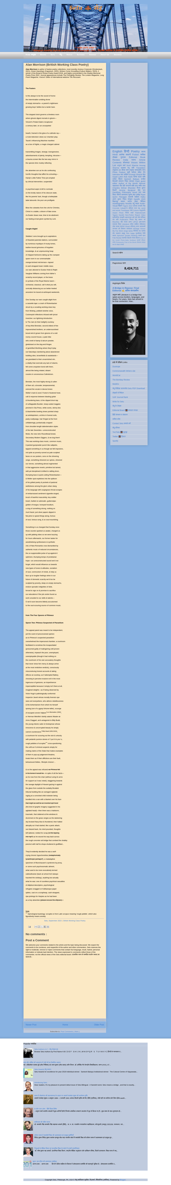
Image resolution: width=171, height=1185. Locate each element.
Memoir (142, 183)
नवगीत (143, 231)
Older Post (99, 1025)
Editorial (133, 157)
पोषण (136, 201)
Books (43, 54)
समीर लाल (141, 186)
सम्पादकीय (138, 170)
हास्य (130, 222)
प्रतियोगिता (115, 217)
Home (65, 1025)
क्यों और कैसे (136, 217)
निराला (131, 220)
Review (116, 160)
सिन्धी (127, 213)
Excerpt (132, 174)
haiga (132, 233)
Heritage (136, 229)
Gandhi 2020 (139, 199)
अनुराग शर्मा (121, 165)
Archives (118, 54)
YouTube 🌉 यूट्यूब (119, 432)
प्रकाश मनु (125, 168)
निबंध (126, 181)
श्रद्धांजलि (142, 210)
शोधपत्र (126, 162)
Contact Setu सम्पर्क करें (121, 423)
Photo (121, 213)
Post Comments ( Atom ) (70, 1031)
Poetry (135, 151)
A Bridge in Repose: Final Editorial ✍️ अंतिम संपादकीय (125, 289)
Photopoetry (120, 242)
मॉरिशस (143, 217)
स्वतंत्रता (129, 229)
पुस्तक (123, 157)
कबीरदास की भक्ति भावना (42, 1122)
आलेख (121, 154)
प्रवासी (130, 197)
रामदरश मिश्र (116, 224)
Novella (128, 203)
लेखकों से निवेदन (118, 393)
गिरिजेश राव (137, 231)
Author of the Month (128, 183)
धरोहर (114, 179)
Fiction (135, 154)
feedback (133, 240)
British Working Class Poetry (74, 921)
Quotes (127, 236)
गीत (121, 186)
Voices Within (138, 162)
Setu (53, 54)
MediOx (115, 384)
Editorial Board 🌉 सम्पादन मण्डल (125, 410)
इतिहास (131, 208)
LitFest (135, 222)
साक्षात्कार (115, 186)
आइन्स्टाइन (128, 217)
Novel (134, 192)
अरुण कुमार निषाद (119, 199)
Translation (140, 168)
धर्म (119, 229)
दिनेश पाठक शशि (139, 177)
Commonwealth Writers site (123, 371)
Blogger (123, 1180)
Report (137, 215)
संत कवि (115, 220)
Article (142, 160)
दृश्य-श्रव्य (142, 222)
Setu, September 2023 (52, 921)
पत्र (139, 192)
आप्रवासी (142, 226)
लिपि (144, 233)
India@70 (124, 208)
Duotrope (116, 366)
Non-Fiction (129, 215)
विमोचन (123, 229)
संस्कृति (122, 217)
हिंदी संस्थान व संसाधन (120, 415)
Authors (80, 54)
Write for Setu (118, 402)
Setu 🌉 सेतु (85, 8)
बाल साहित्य (125, 174)
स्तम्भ (133, 160)
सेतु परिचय (116, 428)
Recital (118, 238)
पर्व (144, 220)
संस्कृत (130, 199)
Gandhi (121, 215)
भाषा (144, 192)
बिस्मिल (143, 201)
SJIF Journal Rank (120, 397)
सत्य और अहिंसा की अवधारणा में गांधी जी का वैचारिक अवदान (42, 1062)
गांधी (131, 210)
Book (142, 157)
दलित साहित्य (134, 224)
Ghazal (139, 174)
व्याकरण (118, 233)
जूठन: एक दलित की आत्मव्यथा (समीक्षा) (45, 1161)
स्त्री (132, 213)
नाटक (125, 222)
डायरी (140, 236)
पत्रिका (143, 240)
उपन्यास (114, 229)
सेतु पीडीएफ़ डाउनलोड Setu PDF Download (128, 388)
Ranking (134, 236)
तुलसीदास (139, 233)
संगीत (113, 242)
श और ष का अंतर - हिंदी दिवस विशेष (45, 1109)
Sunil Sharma (132, 165)
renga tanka (128, 231)
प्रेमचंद (135, 206)
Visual (127, 226)
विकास (138, 238)
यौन (113, 233)
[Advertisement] (128, 104)
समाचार (131, 181)
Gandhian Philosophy (121, 192)
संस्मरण (121, 181)
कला (135, 208)
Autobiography (118, 203)
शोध (144, 174)
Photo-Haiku (125, 240)
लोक (113, 226)
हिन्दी (126, 151)
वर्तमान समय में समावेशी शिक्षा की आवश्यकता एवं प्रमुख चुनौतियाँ (54, 1135)
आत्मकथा (124, 195)
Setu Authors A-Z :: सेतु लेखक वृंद (46, 1049)
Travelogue (125, 210)
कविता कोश (116, 419)
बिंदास (120, 179)
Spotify (115, 441)
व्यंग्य (143, 170)
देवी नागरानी (127, 186)
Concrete (115, 208)
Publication (124, 220)
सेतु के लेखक (116, 406)
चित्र (114, 195)
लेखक (114, 157)
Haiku (143, 197)
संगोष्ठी (122, 244)
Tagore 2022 (127, 206)
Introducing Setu (40, 1083)
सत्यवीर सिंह (141, 206)
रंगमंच (133, 238)
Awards (92, 54)
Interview (116, 174)
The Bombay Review (121, 380)
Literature (125, 224)
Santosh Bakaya (131, 179)
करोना (130, 201)
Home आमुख (31, 54)
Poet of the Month (131, 242)
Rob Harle (128, 177)
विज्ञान (120, 206)
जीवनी (119, 195)
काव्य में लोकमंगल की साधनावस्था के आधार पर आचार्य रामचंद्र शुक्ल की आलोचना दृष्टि (61, 1096)
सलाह (117, 226)
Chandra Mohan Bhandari (123, 188)
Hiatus (69, 54)
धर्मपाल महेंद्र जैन (138, 172)
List (114, 165)
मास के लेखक (116, 244)
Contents (116, 162)
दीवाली (129, 238)
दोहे (122, 222)
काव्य (143, 151)
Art (120, 170)
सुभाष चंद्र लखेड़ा (134, 195)
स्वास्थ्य (122, 226)
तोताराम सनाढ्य (141, 242)
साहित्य (136, 197)
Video (143, 215)
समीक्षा (142, 154)
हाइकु (123, 233)
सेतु (60, 54)
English (117, 151)
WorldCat (116, 375)
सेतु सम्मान (138, 220)
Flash (137, 181)
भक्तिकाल (142, 224)
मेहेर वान (141, 190)
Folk (114, 238)
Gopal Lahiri (117, 177)
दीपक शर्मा (125, 170)
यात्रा (137, 203)
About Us (105, 54)
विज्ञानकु (115, 201)
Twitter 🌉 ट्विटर (119, 436)
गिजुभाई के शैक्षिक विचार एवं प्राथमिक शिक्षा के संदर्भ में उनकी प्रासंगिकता (56, 1148)
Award (114, 213)
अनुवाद (131, 170)
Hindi (115, 154)
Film (127, 233)
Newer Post (31, 1025)
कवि (132, 168)
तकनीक (124, 238)
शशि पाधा (134, 186)
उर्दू (134, 203)
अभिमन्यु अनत (134, 226)
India (125, 160)
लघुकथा (115, 170)
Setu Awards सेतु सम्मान (42, 1069)
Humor (142, 229)
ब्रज (144, 236)
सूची (128, 172)
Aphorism (120, 236)
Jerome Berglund (127, 190)
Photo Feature (118, 172)
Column (136, 210)
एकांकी (138, 240)
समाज (114, 236)
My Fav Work (117, 231)
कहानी (128, 154)
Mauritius (115, 222)
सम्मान (123, 201)
